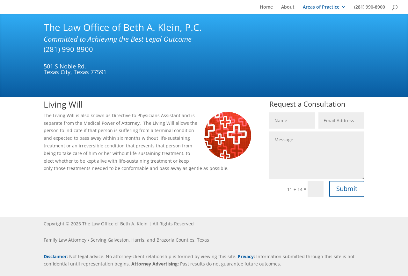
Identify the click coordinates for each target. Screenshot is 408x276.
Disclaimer (55, 256)
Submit (346, 188)
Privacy (246, 256)
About (288, 7)
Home (266, 7)
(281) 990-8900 (369, 7)
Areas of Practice (321, 7)
